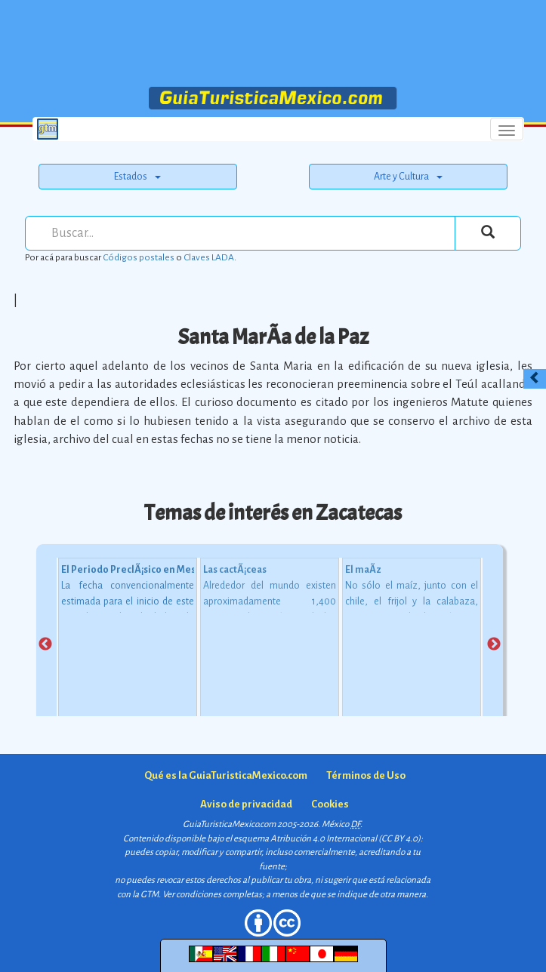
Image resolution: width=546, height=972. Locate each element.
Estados (137, 176)
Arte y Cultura (408, 176)
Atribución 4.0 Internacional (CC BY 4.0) (345, 839)
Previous (45, 644)
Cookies (330, 804)
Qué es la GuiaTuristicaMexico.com (225, 775)
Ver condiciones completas (212, 895)
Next (493, 644)
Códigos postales (138, 257)
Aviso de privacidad (246, 804)
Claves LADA (209, 257)
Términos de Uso (366, 775)
